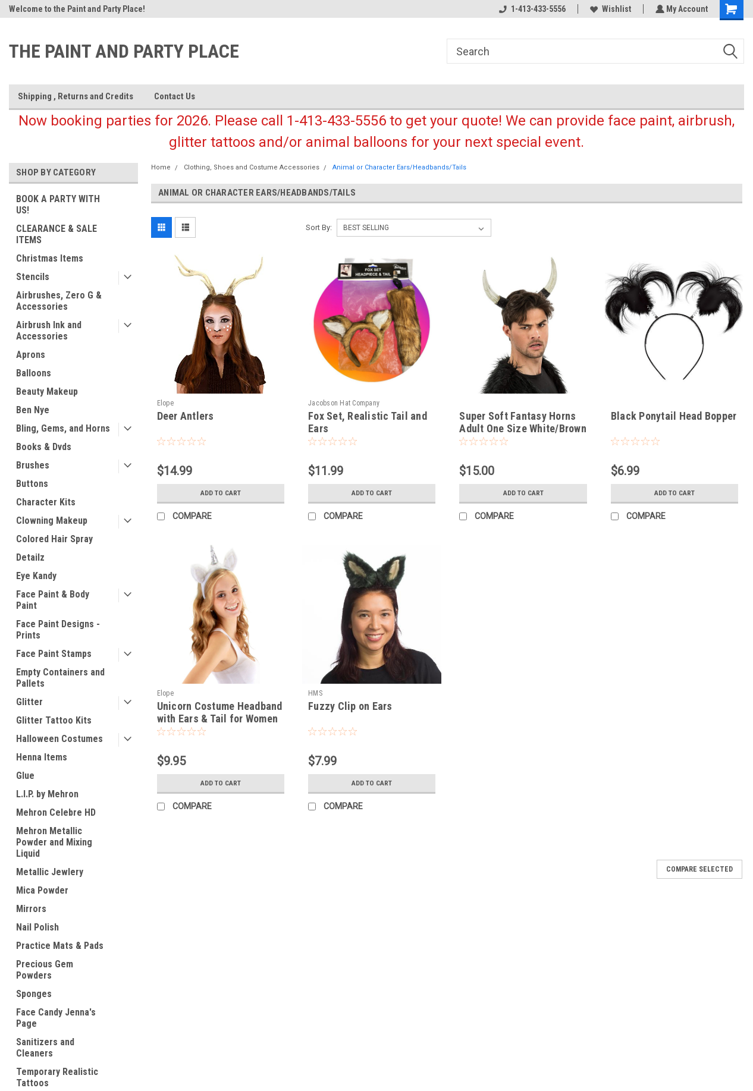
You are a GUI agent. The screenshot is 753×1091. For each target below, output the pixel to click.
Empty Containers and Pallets (60, 677)
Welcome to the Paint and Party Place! (77, 9)
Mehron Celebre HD (56, 812)
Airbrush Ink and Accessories (48, 330)
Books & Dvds (43, 446)
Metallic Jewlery (49, 872)
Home (161, 167)
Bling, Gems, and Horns (63, 428)
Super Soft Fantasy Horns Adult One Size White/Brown (522, 422)
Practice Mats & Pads (59, 945)
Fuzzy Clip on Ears (350, 706)
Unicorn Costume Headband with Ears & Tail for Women (220, 712)
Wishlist (609, 9)
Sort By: (319, 227)
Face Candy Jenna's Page (56, 1018)
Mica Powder (42, 890)
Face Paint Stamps (54, 653)
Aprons (30, 354)
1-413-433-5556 (531, 9)
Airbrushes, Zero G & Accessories (59, 301)
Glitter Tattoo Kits (54, 720)
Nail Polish (37, 927)
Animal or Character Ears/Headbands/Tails (399, 167)
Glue (25, 775)
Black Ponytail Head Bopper (674, 416)
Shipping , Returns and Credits (75, 96)
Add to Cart (220, 493)
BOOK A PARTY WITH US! (58, 204)
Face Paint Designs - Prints (58, 629)
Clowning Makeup (51, 520)
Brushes (32, 465)
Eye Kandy (36, 575)
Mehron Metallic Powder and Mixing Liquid (54, 842)
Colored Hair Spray (54, 539)
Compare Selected (699, 869)
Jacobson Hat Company (343, 403)
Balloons (33, 373)
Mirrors (31, 908)
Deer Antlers (185, 416)
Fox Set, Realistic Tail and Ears (367, 422)
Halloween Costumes (59, 738)
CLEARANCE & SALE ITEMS (56, 234)
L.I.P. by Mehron (47, 794)
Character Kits (46, 502)
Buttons (32, 483)
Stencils (32, 276)
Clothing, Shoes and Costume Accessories (251, 167)
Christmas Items (49, 258)
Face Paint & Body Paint (52, 600)
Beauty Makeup (47, 391)
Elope (165, 403)
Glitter (29, 702)
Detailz (30, 557)
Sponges (34, 993)
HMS (315, 693)
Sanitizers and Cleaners (45, 1047)
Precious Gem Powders (44, 969)
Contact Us (174, 96)
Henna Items (41, 757)
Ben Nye (32, 410)
